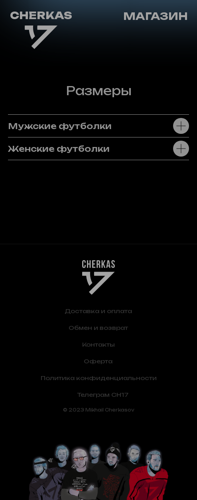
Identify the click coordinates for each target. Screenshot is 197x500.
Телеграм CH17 (102, 394)
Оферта (98, 361)
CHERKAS (41, 15)
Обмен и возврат (98, 327)
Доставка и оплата (98, 311)
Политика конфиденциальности (99, 378)
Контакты (98, 344)
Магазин (155, 16)
